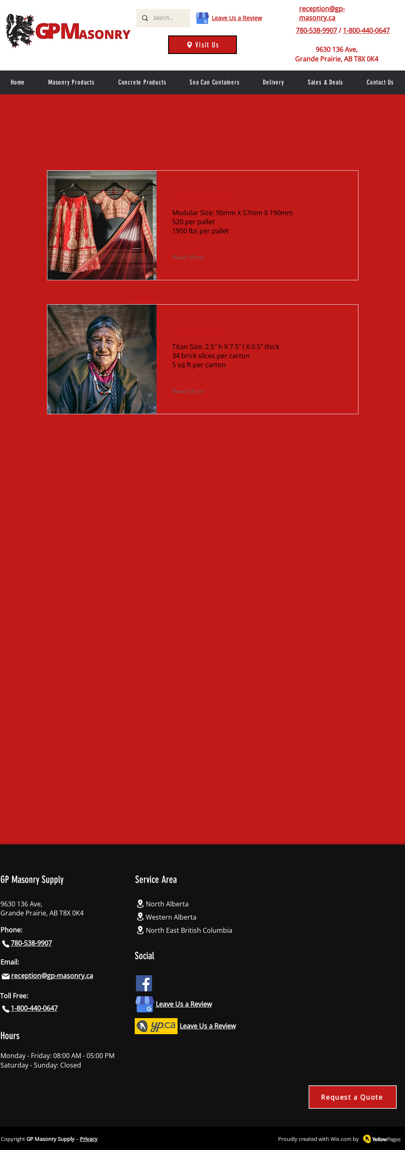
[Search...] (163, 18)
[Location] (140, 903)
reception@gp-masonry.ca (322, 13)
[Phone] (5, 944)
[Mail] (5, 976)
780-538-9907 (316, 30)
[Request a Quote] (353, 1097)
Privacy (89, 1139)
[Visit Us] (202, 44)
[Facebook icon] (144, 983)
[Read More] (194, 257)
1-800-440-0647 (366, 30)
